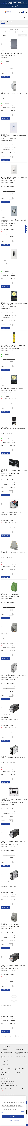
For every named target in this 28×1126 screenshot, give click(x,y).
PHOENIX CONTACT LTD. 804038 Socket (10, 635)
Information (14, 1046)
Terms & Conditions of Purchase (21, 1052)
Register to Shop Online (20, 1069)
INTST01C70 (4, 92)
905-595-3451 (14, 1085)
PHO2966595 (4, 469)
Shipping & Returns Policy (6, 1056)
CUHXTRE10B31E (4, 798)
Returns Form (19, 1072)
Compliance (4, 1049)
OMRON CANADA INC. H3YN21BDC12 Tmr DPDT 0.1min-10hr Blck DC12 (13, 842)
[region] (13, 1110)
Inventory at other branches (9, 65)
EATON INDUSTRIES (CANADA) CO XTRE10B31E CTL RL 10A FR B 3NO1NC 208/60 (14, 800)
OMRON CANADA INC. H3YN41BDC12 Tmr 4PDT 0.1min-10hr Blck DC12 (13, 966)
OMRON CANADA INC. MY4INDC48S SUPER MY (11, 512)
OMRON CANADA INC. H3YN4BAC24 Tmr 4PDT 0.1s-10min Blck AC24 (13, 716)
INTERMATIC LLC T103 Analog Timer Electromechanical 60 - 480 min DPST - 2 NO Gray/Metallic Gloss (14, 387)
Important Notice (20, 1056)
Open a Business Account (5, 1069)
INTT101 (2, 50)
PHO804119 (3, 923)
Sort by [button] (20, 26)
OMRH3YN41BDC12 (5, 964)
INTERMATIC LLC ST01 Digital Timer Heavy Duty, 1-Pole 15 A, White (14, 94)
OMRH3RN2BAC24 (5, 756)
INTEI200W (3, 260)
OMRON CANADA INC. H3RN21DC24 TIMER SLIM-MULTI (13, 675)
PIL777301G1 (4, 344)
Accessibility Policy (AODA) (6, 1060)
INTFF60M (3, 217)
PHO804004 (4, 593)
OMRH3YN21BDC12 (5, 840)
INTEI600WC (4, 134)
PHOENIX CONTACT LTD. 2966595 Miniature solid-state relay (14, 471)
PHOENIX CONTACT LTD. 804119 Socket (10, 924)
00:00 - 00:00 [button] (23, 3)
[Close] (24, 1098)
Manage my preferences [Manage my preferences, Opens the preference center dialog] (13, 1120)
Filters (7, 26)
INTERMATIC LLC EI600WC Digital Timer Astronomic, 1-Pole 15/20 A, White (13, 136)
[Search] (14, 16)
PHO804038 (4, 633)
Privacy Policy (19, 1049)
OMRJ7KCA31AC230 (6, 1005)
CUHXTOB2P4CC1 (5, 427)
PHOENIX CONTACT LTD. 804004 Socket (10, 594)
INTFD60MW (4, 176)
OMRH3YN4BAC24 (5, 714)
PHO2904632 (4, 551)
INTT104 (3, 302)
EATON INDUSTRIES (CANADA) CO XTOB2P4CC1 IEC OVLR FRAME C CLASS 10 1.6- (13, 429)
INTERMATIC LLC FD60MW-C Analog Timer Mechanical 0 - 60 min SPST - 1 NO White (14, 178)
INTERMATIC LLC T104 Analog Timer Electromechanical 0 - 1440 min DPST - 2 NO (14, 304)
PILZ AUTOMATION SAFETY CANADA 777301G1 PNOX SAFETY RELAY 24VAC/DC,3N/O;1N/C (13, 346)
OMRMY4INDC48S (5, 511)
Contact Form (5, 1074)
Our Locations (5, 1072)
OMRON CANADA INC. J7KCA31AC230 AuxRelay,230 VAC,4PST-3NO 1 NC (13, 1007)
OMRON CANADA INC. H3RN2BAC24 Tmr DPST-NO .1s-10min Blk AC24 (14, 758)
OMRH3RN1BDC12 (5, 881)
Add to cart (5, 76)
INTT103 (3, 385)
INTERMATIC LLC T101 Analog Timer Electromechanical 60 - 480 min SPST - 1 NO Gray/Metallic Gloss (14, 52)
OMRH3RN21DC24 (5, 674)
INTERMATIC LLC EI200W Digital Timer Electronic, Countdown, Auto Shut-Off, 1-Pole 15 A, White (12, 262)
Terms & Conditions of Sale (7, 1052)
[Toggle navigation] (2, 12)
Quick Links (14, 1065)
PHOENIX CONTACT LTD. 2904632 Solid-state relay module (13, 553)
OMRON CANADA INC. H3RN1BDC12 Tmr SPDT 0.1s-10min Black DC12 (14, 883)
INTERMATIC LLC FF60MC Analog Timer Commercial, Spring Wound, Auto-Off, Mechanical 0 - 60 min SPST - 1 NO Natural (14, 220)
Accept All (13, 1116)
